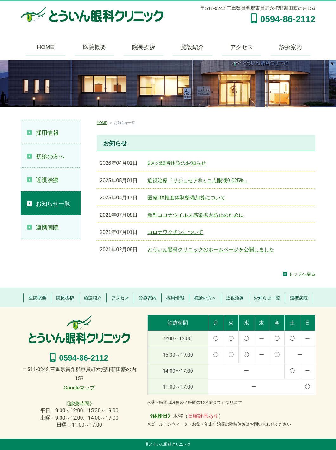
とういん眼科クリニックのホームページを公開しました (210, 249)
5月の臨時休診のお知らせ (176, 163)
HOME (45, 47)
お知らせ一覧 (53, 204)
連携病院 (47, 227)
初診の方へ (50, 156)
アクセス (241, 47)
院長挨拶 (143, 47)
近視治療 (47, 180)
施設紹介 (192, 47)
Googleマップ (79, 388)
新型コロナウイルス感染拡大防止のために (195, 215)
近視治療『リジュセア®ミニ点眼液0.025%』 (198, 180)
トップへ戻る (302, 274)
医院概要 (94, 47)
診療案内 (290, 47)
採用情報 (47, 133)
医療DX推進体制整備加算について (186, 197)
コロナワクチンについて (175, 232)
